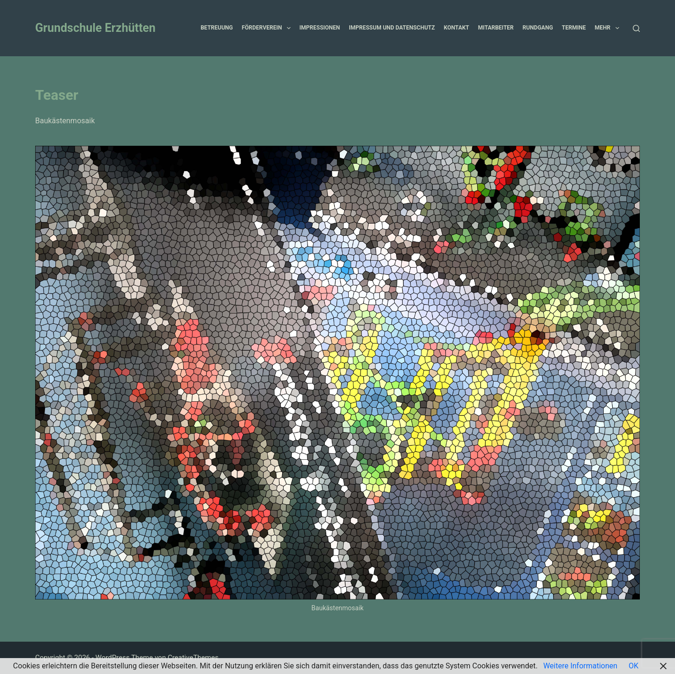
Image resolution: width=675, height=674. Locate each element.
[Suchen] (636, 28)
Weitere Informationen (580, 665)
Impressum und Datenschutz (392, 27)
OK (633, 665)
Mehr (609, 28)
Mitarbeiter (496, 27)
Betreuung (217, 27)
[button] (288, 28)
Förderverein (268, 28)
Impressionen (320, 27)
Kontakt (456, 27)
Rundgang (538, 27)
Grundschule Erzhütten (95, 28)
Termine (574, 27)
